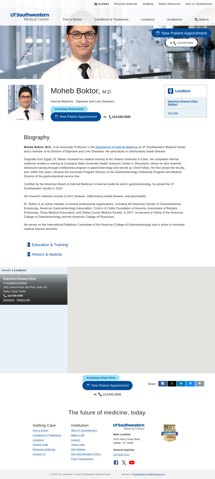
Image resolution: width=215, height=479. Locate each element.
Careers (75, 440)
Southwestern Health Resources (149, 474)
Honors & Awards (47, 254)
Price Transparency (82, 458)
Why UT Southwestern (199, 3)
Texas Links (78, 444)
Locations (148, 19)
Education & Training (50, 245)
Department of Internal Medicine (116, 147)
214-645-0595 (119, 116)
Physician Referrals (125, 3)
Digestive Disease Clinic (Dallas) (183, 103)
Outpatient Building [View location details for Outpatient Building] (16, 282)
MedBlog (148, 3)
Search (202, 19)
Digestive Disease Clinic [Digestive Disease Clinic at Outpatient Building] (19, 278)
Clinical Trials (40, 444)
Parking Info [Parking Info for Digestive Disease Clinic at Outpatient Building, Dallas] (23, 300)
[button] (144, 319)
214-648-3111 (121, 454)
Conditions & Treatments (111, 19)
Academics (174, 19)
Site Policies (78, 449)
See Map (173, 113)
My (101, 3)
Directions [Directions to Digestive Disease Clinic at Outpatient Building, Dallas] (8, 300)
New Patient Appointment (181, 33)
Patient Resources (169, 3)
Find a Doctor (72, 19)
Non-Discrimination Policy (86, 454)
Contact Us (39, 454)
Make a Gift (77, 435)
